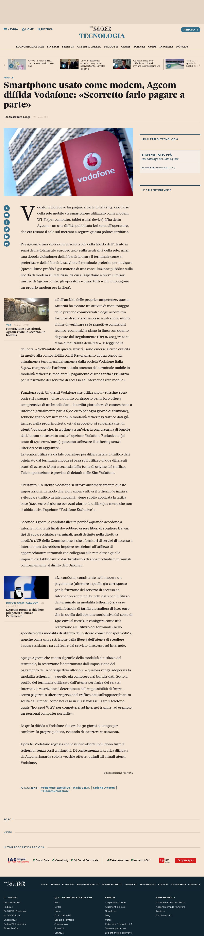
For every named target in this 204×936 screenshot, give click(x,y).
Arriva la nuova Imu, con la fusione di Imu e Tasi (41, 63)
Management (148, 884)
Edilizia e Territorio (64, 919)
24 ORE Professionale (15, 911)
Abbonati (191, 29)
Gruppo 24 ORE (12, 902)
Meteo (108, 919)
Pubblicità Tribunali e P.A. (119, 924)
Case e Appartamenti (116, 928)
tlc (8, 325)
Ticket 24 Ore (11, 928)
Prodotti (111, 46)
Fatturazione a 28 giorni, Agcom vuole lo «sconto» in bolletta (25, 332)
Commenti (131, 884)
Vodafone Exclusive (55, 787)
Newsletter (111, 911)
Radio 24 (8, 906)
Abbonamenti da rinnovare (170, 906)
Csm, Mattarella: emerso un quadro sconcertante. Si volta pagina (93, 64)
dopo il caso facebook (22, 602)
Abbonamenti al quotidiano (170, 902)
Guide (152, 46)
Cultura (163, 884)
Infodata (166, 46)
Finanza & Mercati (88, 884)
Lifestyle (194, 884)
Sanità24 (59, 932)
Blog (107, 915)
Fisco (57, 902)
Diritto (57, 906)
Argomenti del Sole (115, 906)
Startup (68, 46)
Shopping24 (10, 919)
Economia (68, 884)
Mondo (55, 884)
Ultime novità (157, 154)
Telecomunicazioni (55, 790)
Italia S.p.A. (81, 787)
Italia (44, 884)
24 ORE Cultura (12, 915)
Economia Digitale (30, 46)
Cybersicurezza (89, 46)
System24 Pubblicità (15, 924)
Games (126, 46)
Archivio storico (164, 915)
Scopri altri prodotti (158, 167)
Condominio (61, 924)
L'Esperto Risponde (115, 902)
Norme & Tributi (112, 884)
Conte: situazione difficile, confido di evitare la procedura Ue (146, 63)
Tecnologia (102, 35)
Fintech (53, 46)
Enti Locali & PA (62, 915)
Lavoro (57, 911)
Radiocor (160, 911)
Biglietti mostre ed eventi (118, 932)
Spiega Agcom (104, 787)
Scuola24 (59, 928)
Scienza (139, 46)
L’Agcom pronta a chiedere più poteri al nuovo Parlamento (25, 613)
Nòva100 (182, 46)
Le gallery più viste (156, 190)
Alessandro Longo (19, 117)
